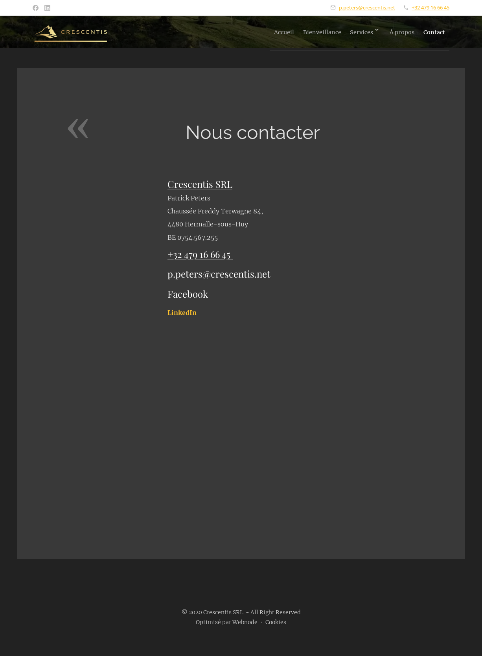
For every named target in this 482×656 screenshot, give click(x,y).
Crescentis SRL (199, 184)
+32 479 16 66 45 (430, 7)
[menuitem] (250, 32)
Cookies (275, 622)
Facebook (187, 293)
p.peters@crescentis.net (367, 7)
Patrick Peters (188, 198)
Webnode (245, 622)
